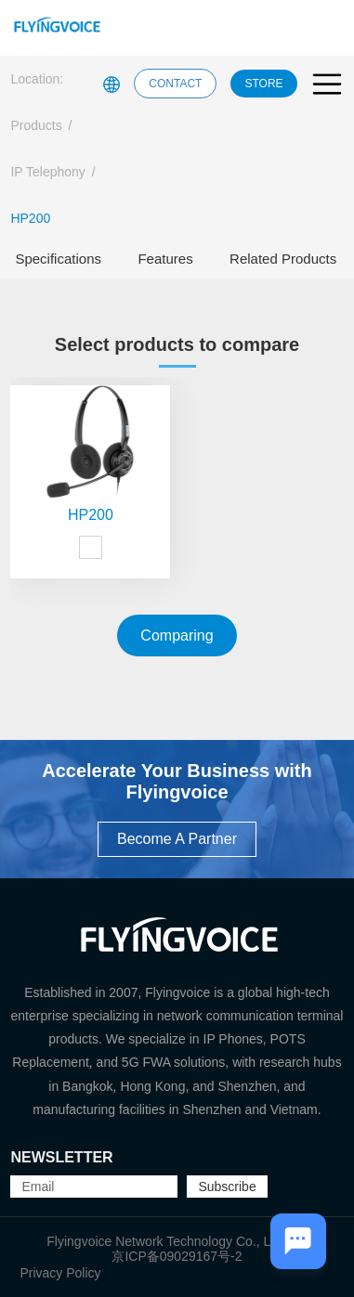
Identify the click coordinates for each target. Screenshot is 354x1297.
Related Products (282, 258)
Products (35, 125)
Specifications (58, 258)
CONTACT (175, 83)
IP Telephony (47, 171)
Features (165, 258)
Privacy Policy (60, 1272)
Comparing (176, 635)
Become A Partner (177, 839)
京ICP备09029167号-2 (176, 1256)
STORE (263, 83)
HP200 (30, 218)
